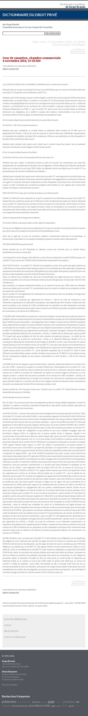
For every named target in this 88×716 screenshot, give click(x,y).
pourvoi (44, 702)
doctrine (36, 702)
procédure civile (39, 705)
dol (77, 702)
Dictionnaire (67, 4)
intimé (78, 706)
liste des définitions (15, 619)
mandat (6, 705)
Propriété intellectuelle (13, 679)
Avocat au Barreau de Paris (14, 674)
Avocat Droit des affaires (78, 584)
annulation (24, 701)
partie (71, 706)
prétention (9, 701)
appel (53, 706)
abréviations (11, 630)
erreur (58, 706)
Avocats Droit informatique (77, 52)
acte (65, 705)
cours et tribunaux (15, 636)
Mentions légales (10, 684)
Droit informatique (10, 676)
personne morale (20, 706)
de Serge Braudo (75, 6)
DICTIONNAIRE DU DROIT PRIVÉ (30, 15)
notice (7, 625)
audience (59, 702)
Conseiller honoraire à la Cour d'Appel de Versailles (15, 664)
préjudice (69, 701)
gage (51, 701)
